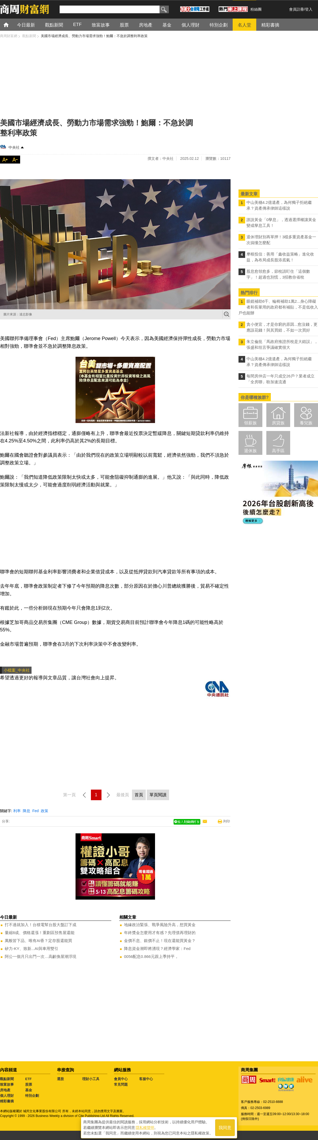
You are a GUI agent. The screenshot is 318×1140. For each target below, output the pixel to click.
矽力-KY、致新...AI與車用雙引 (31, 948)
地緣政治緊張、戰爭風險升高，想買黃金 (160, 924)
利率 (17, 811)
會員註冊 (296, 9)
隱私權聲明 (145, 1127)
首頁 (11, 24)
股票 (28, 1084)
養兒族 (306, 423)
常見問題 (121, 1084)
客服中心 (146, 1079)
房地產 (5, 1090)
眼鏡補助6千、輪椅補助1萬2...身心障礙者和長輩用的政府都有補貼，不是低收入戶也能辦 (278, 307)
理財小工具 (90, 1079)
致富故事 (7, 1084)
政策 (44, 811)
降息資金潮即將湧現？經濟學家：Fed (157, 948)
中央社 (14, 147)
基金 (28, 1090)
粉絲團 (256, 9)
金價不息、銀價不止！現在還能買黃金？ (160, 940)
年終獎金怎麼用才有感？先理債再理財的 (160, 932)
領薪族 (250, 423)
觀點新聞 (7, 1079)
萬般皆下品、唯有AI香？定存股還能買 (38, 940)
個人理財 (7, 1096)
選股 (60, 1079)
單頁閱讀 (157, 795)
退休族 (250, 450)
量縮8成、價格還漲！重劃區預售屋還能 (39, 932)
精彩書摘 (7, 1101)
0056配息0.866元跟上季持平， (151, 956)
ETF (28, 1079)
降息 (26, 811)
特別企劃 (32, 1096)
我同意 (225, 1127)
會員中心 (121, 1079)
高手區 (278, 450)
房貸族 (278, 423)
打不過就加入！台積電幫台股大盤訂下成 (40, 924)
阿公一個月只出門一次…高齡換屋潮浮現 (40, 956)
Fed (35, 811)
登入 (308, 9)
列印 (226, 821)
